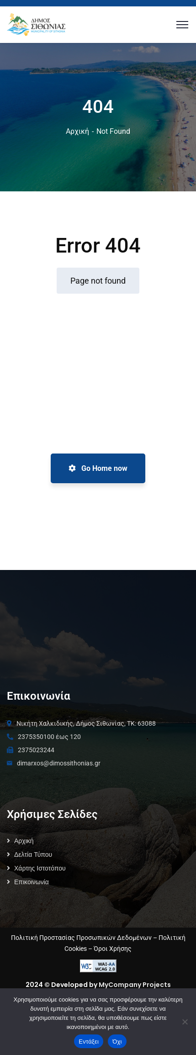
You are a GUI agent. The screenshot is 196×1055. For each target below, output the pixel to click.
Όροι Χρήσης (113, 948)
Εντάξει (89, 1041)
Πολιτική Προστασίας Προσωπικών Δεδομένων (81, 937)
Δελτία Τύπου (33, 854)
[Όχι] (184, 1021)
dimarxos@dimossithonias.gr (59, 763)
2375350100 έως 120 (49, 736)
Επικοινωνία (31, 881)
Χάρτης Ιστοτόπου (40, 868)
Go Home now (98, 468)
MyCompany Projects (135, 984)
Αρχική (77, 131)
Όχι (117, 1041)
